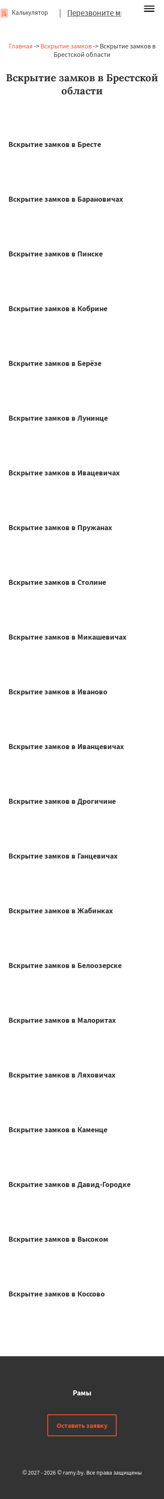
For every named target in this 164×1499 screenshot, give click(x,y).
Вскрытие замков (66, 46)
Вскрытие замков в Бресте (54, 144)
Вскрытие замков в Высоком (58, 1239)
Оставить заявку (82, 1425)
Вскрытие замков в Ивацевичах (64, 472)
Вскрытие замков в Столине (57, 582)
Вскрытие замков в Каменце (57, 1129)
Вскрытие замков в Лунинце (58, 418)
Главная (21, 46)
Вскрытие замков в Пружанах (60, 527)
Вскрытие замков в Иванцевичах (66, 746)
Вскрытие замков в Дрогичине (62, 801)
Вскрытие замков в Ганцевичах (63, 856)
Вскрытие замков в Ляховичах (61, 1075)
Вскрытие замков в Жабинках (60, 910)
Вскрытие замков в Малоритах (62, 1020)
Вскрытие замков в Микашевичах (67, 637)
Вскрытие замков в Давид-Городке (69, 1184)
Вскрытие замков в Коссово (56, 1294)
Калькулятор (24, 12)
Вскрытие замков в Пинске (55, 254)
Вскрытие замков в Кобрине (57, 308)
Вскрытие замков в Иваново (57, 691)
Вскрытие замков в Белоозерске (65, 965)
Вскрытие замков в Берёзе (54, 363)
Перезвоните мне (98, 13)
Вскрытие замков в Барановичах (65, 199)
